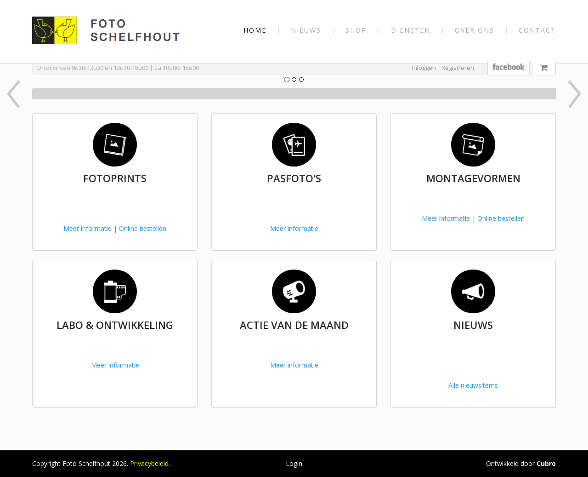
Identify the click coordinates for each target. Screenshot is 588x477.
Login (294, 463)
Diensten (410, 30)
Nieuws (306, 30)
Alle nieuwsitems (473, 385)
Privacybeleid (149, 463)
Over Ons (474, 30)
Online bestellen (142, 228)
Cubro (546, 463)
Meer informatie (87, 228)
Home (254, 30)
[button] (72, 94)
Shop (356, 30)
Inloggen (424, 67)
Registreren (457, 67)
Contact (537, 30)
